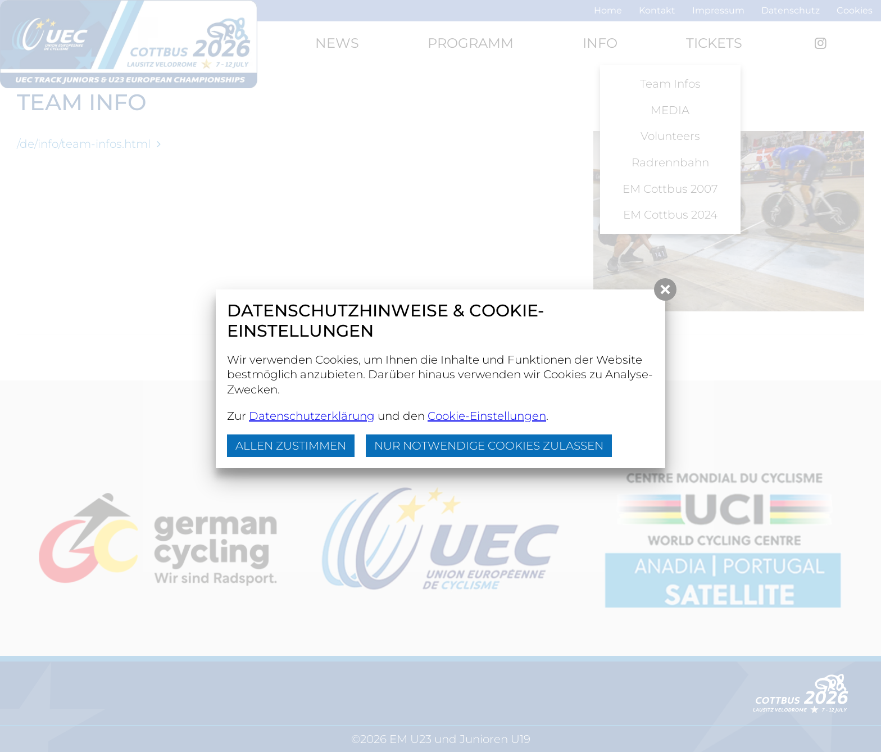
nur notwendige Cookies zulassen (488, 445)
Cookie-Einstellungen (487, 416)
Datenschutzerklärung (312, 416)
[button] (665, 289)
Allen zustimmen (290, 445)
